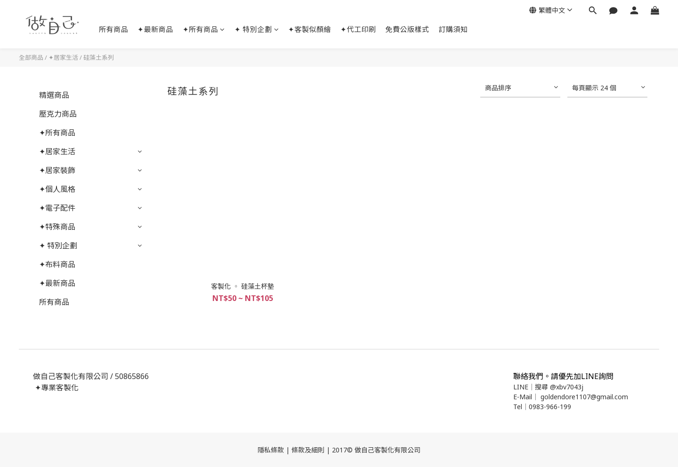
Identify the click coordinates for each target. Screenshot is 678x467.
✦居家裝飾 (57, 170)
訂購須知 (453, 29)
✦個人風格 (57, 189)
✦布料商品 (57, 264)
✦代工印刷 (358, 29)
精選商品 (54, 95)
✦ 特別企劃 (256, 29)
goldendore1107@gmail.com (584, 396)
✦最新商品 (155, 29)
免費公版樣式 (407, 29)
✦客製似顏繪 (309, 29)
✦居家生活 (63, 57)
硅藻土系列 (98, 57)
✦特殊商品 (57, 227)
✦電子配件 (57, 208)
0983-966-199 (550, 406)
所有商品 (113, 29)
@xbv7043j (566, 386)
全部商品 (31, 57)
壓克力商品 (58, 114)
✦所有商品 (204, 29)
